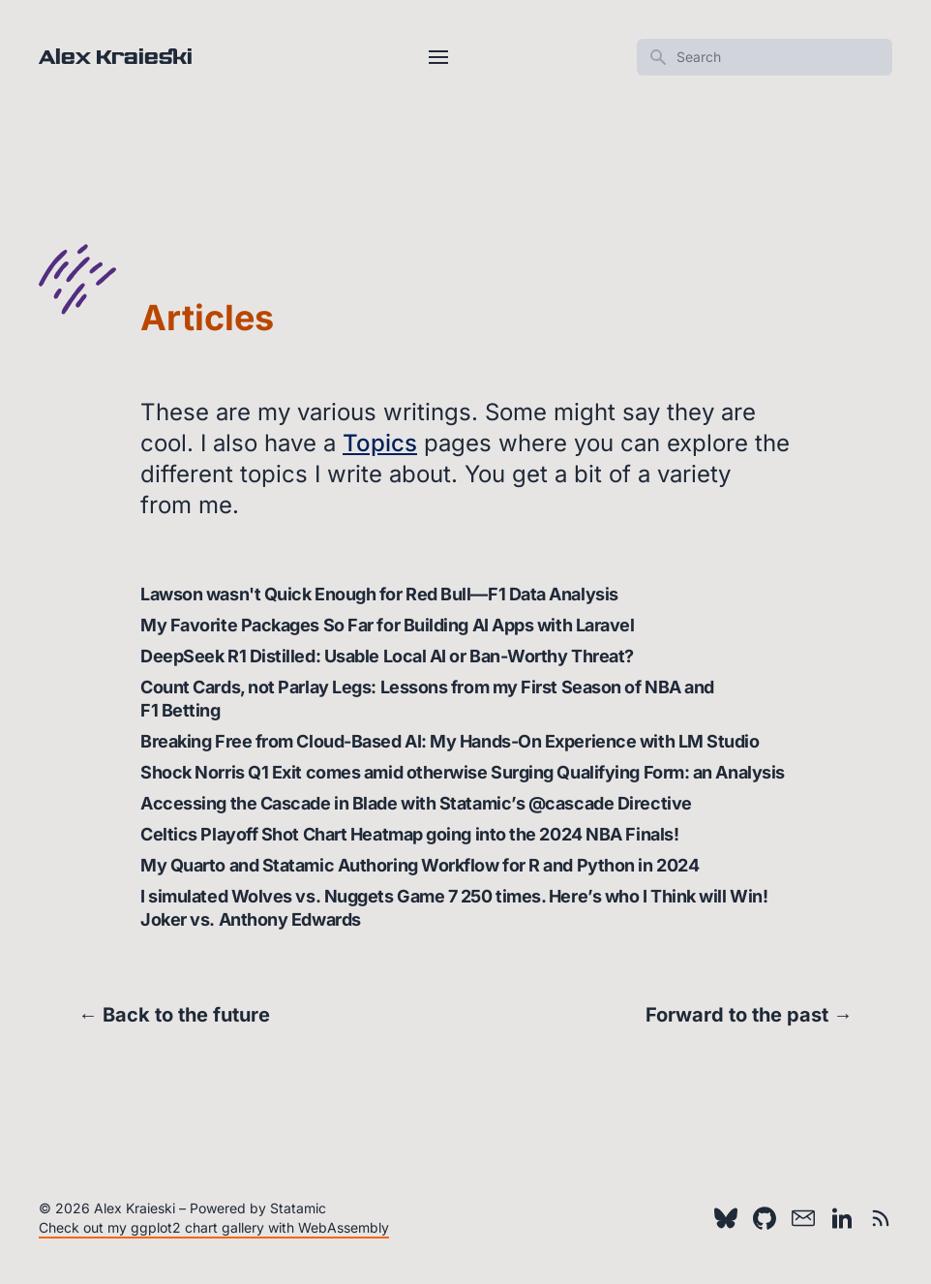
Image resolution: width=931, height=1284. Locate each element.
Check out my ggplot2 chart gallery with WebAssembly (214, 1227)
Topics (380, 443)
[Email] (803, 1218)
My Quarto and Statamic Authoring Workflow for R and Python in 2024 (419, 865)
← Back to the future (174, 1014)
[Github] (764, 1218)
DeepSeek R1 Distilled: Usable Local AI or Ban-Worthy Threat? (387, 656)
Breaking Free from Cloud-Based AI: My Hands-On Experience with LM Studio (450, 741)
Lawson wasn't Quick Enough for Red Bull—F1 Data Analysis (379, 594)
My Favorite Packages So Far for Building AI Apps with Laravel (387, 625)
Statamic (298, 1208)
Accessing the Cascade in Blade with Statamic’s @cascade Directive (416, 803)
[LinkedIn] (842, 1218)
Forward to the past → (749, 1014)
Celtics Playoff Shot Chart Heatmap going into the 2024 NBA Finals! (409, 834)
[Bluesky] (725, 1218)
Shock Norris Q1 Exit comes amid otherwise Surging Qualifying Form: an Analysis (462, 772)
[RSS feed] (880, 1218)
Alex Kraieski (116, 57)
